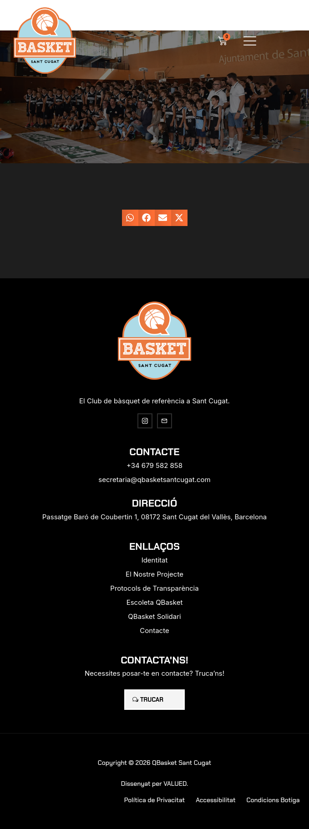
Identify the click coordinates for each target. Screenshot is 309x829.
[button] (250, 41)
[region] (118, 757)
